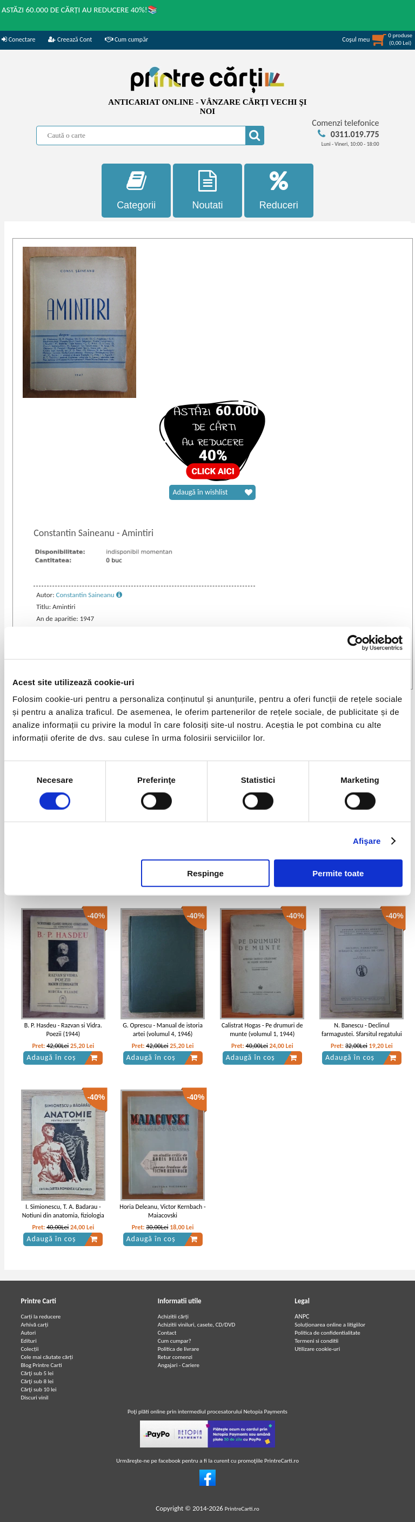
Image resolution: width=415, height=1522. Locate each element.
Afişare (367, 840)
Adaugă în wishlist (212, 492)
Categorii (136, 190)
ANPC (301, 1316)
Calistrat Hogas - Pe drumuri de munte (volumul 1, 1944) (262, 1030)
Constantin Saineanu (89, 595)
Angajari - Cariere (178, 1365)
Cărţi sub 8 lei (37, 1381)
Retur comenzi (175, 1357)
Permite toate (338, 873)
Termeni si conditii (316, 1340)
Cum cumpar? (174, 1340)
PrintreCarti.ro (242, 1508)
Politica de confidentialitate (327, 1332)
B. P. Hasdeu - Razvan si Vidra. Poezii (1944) (63, 1030)
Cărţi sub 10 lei (38, 1389)
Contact (167, 1332)
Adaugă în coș (62, 1057)
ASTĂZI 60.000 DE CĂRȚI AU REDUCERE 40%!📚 (80, 10)
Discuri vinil (34, 1397)
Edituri (28, 1340)
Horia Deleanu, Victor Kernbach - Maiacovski (162, 1211)
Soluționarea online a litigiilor (329, 1324)
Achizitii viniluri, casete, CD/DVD (196, 1324)
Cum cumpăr (126, 39)
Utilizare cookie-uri (317, 1348)
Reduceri (278, 190)
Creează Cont (70, 39)
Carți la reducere (41, 1316)
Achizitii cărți (173, 1316)
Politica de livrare (178, 1348)
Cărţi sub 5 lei (37, 1373)
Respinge (205, 873)
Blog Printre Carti (41, 1365)
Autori (28, 1332)
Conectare (18, 39)
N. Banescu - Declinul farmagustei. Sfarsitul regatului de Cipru (362, 1034)
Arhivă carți (34, 1324)
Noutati (207, 190)
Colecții (29, 1348)
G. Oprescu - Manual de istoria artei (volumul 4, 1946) (163, 1030)
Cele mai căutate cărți (47, 1357)
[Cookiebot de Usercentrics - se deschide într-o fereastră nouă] (355, 642)
